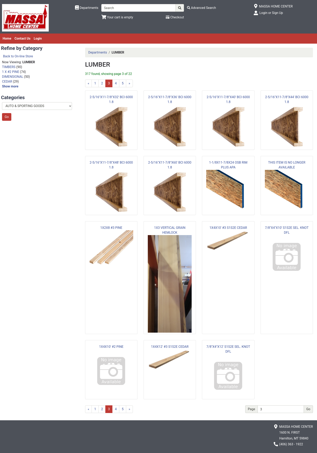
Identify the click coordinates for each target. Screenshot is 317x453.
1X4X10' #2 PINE (111, 347)
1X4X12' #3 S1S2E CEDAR (170, 347)
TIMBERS (8, 67)
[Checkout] (175, 17)
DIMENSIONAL (12, 77)
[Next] (129, 83)
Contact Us (23, 38)
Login (38, 38)
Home (7, 38)
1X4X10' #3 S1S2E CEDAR (228, 228)
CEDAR (7, 81)
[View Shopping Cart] (117, 17)
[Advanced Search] (201, 8)
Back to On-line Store (18, 56)
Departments (97, 52)
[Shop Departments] (86, 7)
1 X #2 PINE (10, 72)
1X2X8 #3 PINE (111, 228)
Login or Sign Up (271, 13)
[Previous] (88, 83)
